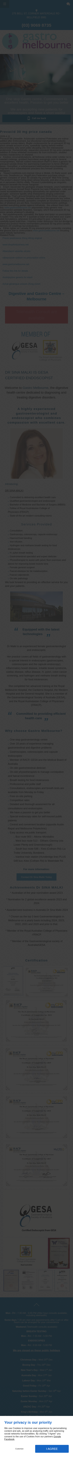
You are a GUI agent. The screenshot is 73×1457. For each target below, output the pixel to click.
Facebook (9, 1439)
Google (57, 1436)
